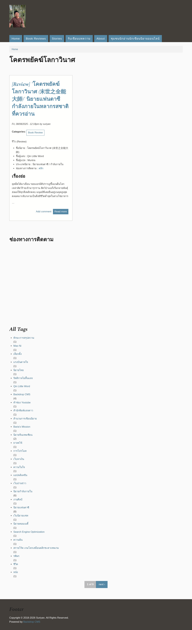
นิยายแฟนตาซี (21, 507)
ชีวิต (15, 564)
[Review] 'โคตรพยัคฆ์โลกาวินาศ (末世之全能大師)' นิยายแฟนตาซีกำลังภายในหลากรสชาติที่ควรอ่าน (40, 99)
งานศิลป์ (17, 499)
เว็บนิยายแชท (20, 515)
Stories (57, 38)
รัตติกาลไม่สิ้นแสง (23, 378)
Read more (61, 211)
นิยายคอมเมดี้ (20, 523)
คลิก (41, 168)
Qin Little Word (21, 386)
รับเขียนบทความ (79, 38)
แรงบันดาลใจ (20, 362)
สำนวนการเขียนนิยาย (25, 418)
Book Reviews (36, 38)
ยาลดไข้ (17, 442)
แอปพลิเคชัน (20, 475)
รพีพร (16, 556)
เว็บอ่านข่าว (19, 483)
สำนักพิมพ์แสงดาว (23, 410)
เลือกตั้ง (17, 354)
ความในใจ (19, 467)
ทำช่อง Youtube (22, 402)
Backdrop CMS (21, 394)
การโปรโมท (20, 451)
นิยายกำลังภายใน (22, 491)
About (100, 38)
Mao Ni (17, 345)
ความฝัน (17, 539)
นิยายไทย (18, 370)
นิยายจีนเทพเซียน (22, 434)
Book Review (35, 132)
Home (16, 38)
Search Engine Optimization (29, 531)
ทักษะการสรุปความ (23, 337)
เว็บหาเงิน (18, 459)
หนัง (15, 572)
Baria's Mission (21, 426)
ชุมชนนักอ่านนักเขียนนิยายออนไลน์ (135, 38)
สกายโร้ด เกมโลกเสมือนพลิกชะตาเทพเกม (36, 548)
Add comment (43, 211)
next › (102, 584)
